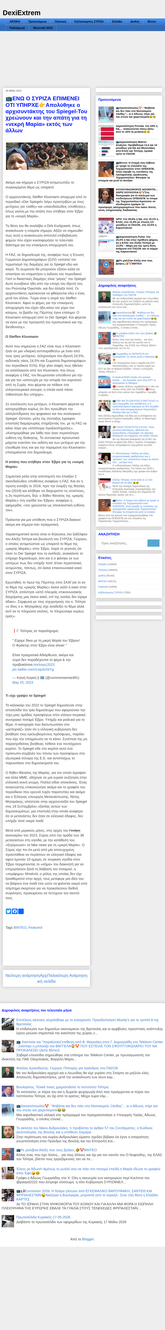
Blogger (88, 1239)
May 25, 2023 (22, 682)
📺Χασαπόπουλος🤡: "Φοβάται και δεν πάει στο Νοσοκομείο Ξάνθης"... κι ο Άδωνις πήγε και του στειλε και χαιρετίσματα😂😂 (136, 112)
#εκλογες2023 (44, 664)
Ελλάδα (117, 21)
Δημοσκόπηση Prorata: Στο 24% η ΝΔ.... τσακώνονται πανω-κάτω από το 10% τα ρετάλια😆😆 (137, 128)
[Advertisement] (82, 57)
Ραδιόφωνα (17, 28)
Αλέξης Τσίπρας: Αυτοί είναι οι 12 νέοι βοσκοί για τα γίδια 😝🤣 (132, 481)
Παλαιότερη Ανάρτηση (67, 975)
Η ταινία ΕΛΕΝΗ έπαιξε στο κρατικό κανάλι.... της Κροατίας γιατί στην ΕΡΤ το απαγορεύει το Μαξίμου (134, 380)
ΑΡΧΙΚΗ (15, 21)
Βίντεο (152, 21)
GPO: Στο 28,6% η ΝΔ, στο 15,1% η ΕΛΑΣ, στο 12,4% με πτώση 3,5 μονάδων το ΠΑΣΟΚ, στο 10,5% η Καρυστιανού (137, 223)
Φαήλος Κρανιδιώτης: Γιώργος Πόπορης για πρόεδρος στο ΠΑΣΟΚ (136, 293)
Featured (35, 927)
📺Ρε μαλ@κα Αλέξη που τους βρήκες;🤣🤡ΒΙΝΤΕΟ (134, 262)
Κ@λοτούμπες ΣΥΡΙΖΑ (89, 21)
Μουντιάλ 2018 (42, 28)
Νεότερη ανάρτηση (23, 975)
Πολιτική (60, 21)
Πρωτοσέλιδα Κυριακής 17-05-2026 (43, 1217)
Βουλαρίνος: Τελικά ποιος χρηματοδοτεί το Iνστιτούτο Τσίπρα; (62, 1087)
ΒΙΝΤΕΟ (20, 927)
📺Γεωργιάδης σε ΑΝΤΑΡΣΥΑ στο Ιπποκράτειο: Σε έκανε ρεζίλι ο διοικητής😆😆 (135, 356)
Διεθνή (134, 21)
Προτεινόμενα (37, 21)
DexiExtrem (22, 13)
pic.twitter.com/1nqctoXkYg (33, 669)
